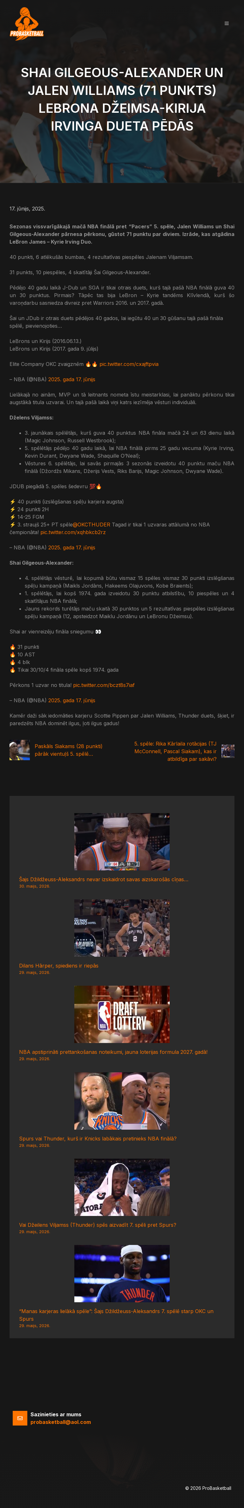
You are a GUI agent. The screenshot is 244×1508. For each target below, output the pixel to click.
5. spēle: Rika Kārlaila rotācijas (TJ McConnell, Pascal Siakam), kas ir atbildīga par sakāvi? (175, 751)
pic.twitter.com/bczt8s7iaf (104, 685)
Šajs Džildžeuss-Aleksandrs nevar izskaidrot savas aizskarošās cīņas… (103, 879)
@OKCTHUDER (91, 524)
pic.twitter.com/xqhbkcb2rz (73, 532)
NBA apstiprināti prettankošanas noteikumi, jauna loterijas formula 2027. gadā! (113, 1052)
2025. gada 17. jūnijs (71, 379)
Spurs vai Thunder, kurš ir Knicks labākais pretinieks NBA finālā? (98, 1138)
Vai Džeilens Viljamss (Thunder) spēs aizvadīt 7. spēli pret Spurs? (97, 1225)
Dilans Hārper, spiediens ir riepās (58, 965)
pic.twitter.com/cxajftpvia (129, 364)
